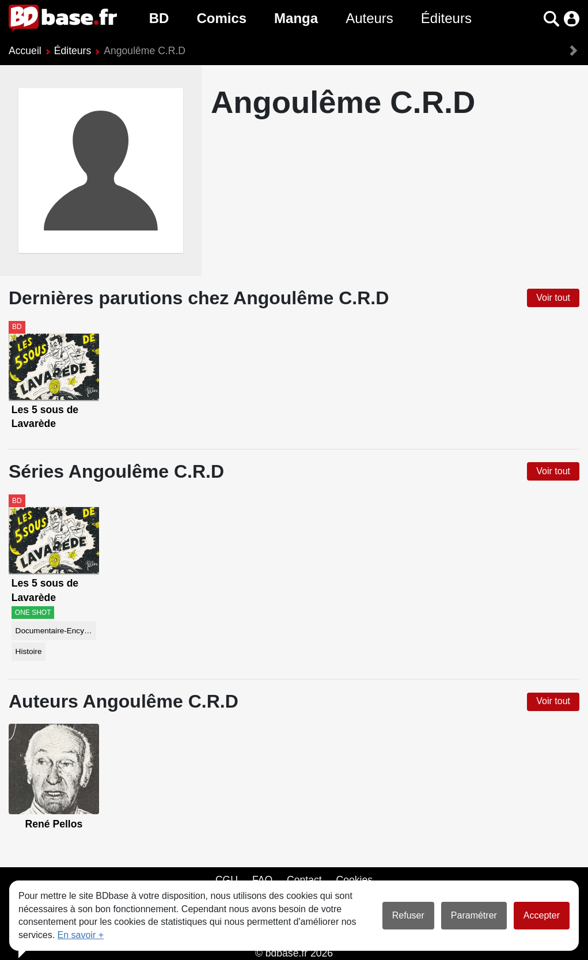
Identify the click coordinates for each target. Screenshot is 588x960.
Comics (221, 18)
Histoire (29, 651)
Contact (304, 880)
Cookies (354, 880)
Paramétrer (474, 915)
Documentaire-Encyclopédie (56, 630)
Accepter (541, 915)
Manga (296, 18)
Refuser (408, 915)
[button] (551, 19)
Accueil (25, 50)
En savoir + (81, 935)
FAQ (262, 880)
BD (159, 18)
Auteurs (369, 18)
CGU (226, 880)
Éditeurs (446, 18)
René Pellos (54, 824)
